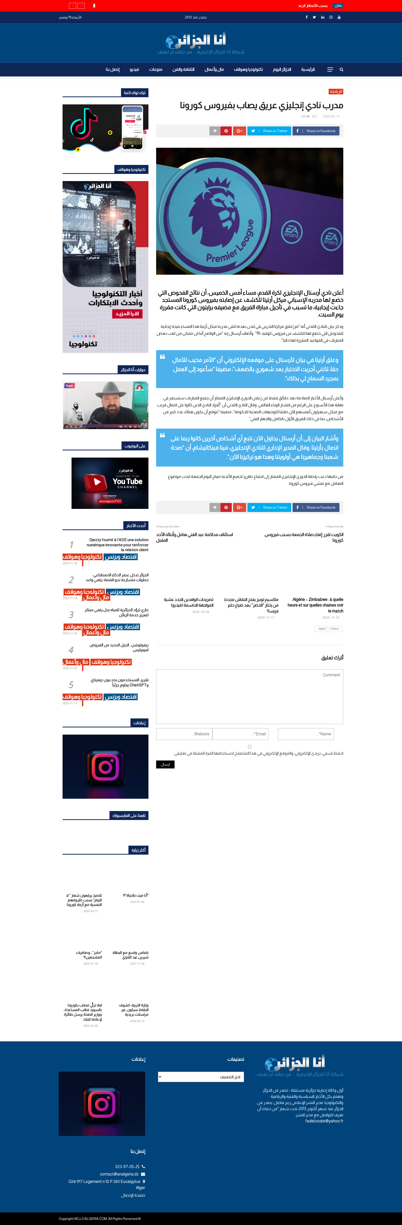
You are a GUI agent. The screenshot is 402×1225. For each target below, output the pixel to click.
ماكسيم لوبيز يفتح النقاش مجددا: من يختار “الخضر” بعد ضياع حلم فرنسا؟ (251, 605)
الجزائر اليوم (282, 69)
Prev (334, 629)
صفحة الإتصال (133, 1195)
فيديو (134, 69)
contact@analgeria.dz (122, 1174)
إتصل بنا (112, 69)
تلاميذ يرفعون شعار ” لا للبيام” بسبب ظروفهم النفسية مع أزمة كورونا (84, 900)
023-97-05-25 (130, 1166)
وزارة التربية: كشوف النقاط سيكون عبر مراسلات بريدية (133, 1009)
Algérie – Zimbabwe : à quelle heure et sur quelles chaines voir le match (315, 605)
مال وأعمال (214, 69)
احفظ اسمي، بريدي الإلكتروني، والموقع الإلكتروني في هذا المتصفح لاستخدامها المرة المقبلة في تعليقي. (258, 753)
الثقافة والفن (183, 69)
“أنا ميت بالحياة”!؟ (135, 895)
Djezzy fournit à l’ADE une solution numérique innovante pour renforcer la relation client (117, 545)
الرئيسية (308, 69)
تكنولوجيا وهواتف (248, 69)
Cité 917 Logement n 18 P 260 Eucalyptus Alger (106, 1184)
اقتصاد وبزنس (120, 557)
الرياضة (336, 91)
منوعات (155, 69)
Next (322, 629)
